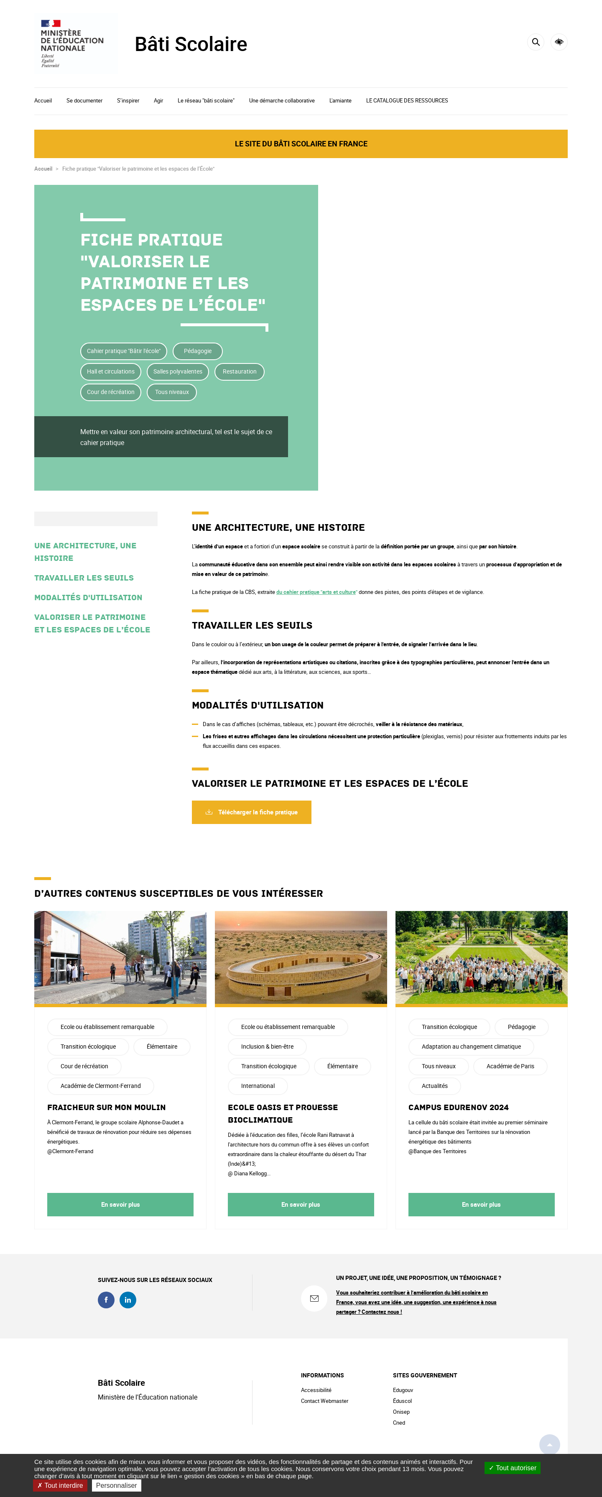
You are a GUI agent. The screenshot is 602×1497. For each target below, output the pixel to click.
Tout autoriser (512, 1467)
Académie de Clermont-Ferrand (101, 1086)
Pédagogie (198, 351)
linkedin (128, 1300)
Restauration (240, 371)
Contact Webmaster (324, 1401)
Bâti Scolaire (191, 43)
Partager (508, 254)
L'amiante (340, 100)
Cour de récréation (111, 392)
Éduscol (402, 1401)
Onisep (401, 1411)
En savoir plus (120, 1204)
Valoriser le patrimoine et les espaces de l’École (92, 623)
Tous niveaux (172, 392)
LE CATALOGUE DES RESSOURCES (407, 100)
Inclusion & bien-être (267, 1046)
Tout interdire (60, 1485)
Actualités (435, 1086)
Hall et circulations (111, 371)
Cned (399, 1422)
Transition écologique (88, 1046)
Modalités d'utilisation (88, 598)
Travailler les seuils (84, 578)
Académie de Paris (510, 1066)
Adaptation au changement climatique (471, 1046)
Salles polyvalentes (177, 371)
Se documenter (84, 100)
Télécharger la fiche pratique (257, 812)
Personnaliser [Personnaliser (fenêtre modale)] (116, 1485)
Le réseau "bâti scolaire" (206, 100)
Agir (158, 100)
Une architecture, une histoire (85, 552)
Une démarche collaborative (282, 100)
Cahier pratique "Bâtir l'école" (124, 351)
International (258, 1086)
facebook (106, 1300)
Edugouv (403, 1390)
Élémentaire (162, 1046)
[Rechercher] (535, 42)
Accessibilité (559, 42)
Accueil (43, 100)
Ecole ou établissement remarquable (107, 1027)
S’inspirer (128, 100)
